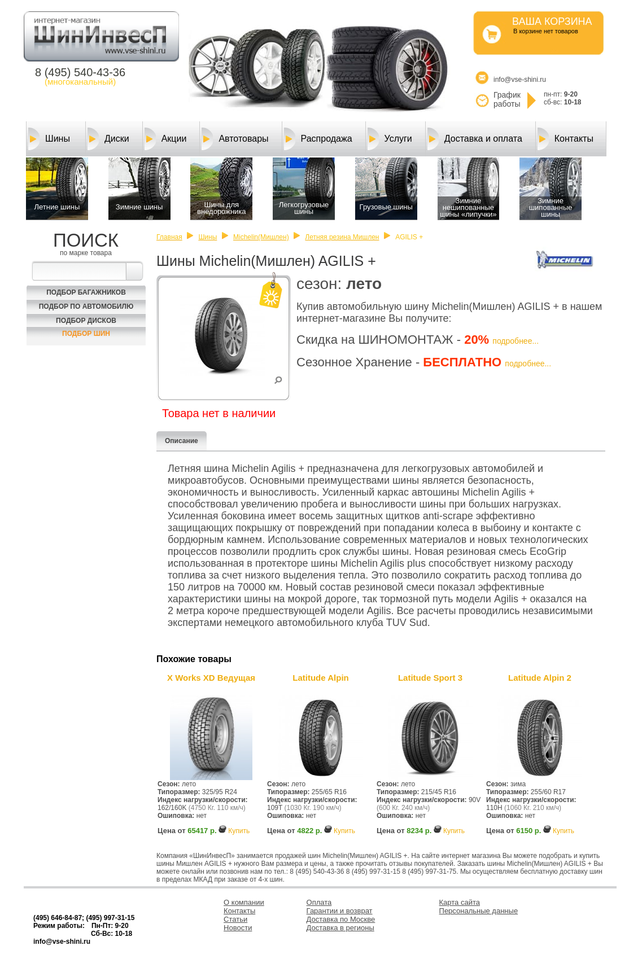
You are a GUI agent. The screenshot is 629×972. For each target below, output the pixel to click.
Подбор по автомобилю (86, 306)
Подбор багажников (86, 292)
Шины (49, 138)
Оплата (319, 902)
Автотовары (235, 138)
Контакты (565, 138)
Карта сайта (459, 902)
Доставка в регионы (340, 927)
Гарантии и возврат (340, 911)
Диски (108, 138)
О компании (244, 902)
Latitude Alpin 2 (539, 677)
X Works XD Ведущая (211, 677)
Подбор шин (86, 334)
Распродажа (318, 138)
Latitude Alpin (320, 677)
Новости (238, 927)
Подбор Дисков (86, 321)
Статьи (235, 919)
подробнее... (515, 340)
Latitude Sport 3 (430, 677)
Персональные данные (478, 911)
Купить (239, 831)
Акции (166, 138)
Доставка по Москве (341, 919)
